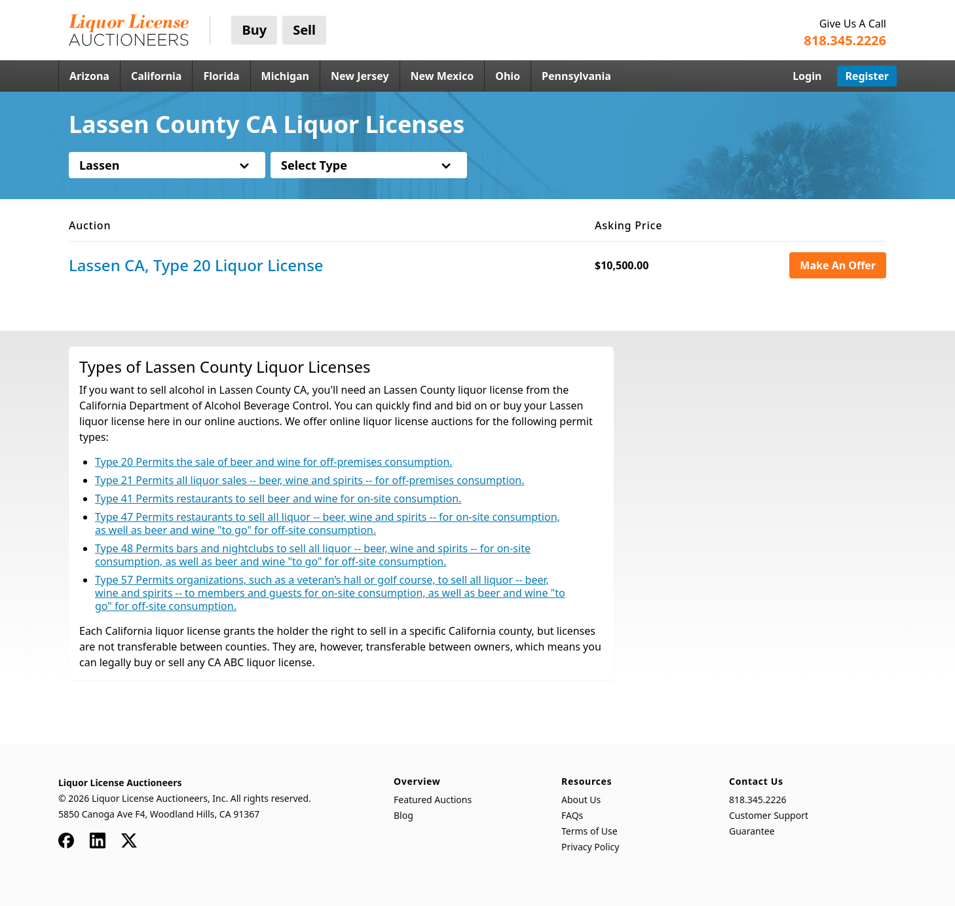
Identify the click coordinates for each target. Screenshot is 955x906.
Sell (304, 30)
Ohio (507, 76)
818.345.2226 (758, 799)
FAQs (572, 815)
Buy (254, 30)
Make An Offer (838, 265)
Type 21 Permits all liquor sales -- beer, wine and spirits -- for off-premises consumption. (310, 480)
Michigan (285, 76)
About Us (581, 799)
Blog (403, 815)
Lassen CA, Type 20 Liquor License (196, 265)
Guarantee (752, 831)
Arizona (89, 76)
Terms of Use (589, 831)
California (156, 76)
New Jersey (360, 76)
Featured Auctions (433, 799)
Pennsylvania (576, 76)
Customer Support (768, 815)
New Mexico (442, 76)
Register (867, 76)
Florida (221, 76)
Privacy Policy (590, 846)
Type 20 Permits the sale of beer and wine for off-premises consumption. (274, 462)
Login (807, 76)
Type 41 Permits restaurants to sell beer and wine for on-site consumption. (278, 498)
